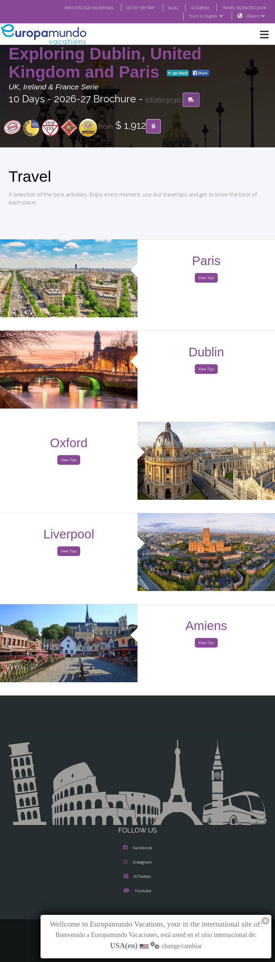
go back (178, 73)
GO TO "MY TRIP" (132, 7)
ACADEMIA (194, 7)
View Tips (206, 278)
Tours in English (205, 16)
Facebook (137, 848)
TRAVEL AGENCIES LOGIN (241, 7)
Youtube (137, 891)
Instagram (137, 862)
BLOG (166, 7)
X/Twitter (137, 877)
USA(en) (255, 16)
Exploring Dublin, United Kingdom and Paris (105, 63)
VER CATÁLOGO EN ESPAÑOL (75, 7)
